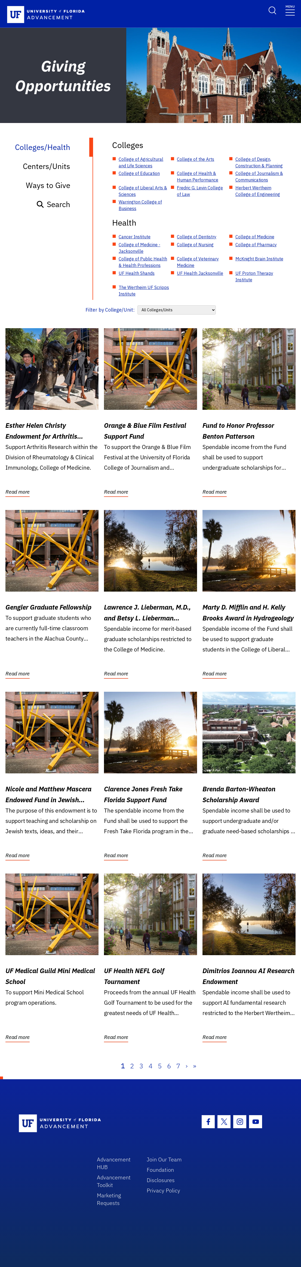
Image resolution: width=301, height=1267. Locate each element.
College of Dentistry (196, 236)
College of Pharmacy (256, 244)
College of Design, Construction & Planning (259, 162)
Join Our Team (164, 1159)
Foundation (160, 1169)
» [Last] (194, 1066)
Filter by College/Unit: (110, 310)
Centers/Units (46, 166)
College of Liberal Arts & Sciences (143, 191)
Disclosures (161, 1180)
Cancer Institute (134, 236)
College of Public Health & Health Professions (143, 262)
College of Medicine (254, 236)
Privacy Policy (163, 1190)
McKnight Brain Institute (259, 259)
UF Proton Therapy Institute (254, 276)
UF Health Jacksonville (200, 273)
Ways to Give (48, 185)
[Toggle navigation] (290, 10)
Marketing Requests (109, 1199)
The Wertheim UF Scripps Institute (144, 291)
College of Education (139, 173)
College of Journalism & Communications (259, 177)
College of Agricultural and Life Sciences (141, 162)
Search (53, 204)
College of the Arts (195, 159)
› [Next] (187, 1066)
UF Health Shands (137, 273)
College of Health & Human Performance (197, 177)
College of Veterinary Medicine (198, 262)
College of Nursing (195, 244)
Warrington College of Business (140, 205)
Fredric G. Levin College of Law (200, 191)
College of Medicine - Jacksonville (139, 248)
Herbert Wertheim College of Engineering (257, 191)
